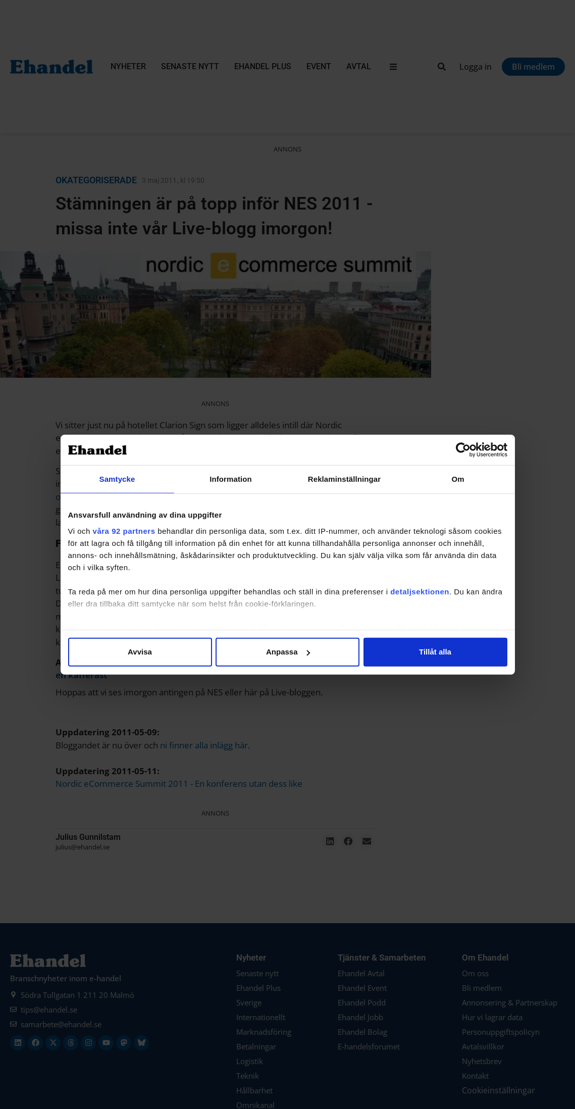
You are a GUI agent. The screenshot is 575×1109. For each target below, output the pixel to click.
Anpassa (288, 651)
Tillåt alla (435, 651)
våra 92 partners (124, 530)
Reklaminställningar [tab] (344, 479)
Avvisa (140, 651)
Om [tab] (457, 479)
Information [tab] (231, 479)
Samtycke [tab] (117, 479)
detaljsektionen (419, 591)
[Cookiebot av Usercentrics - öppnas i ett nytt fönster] (463, 450)
